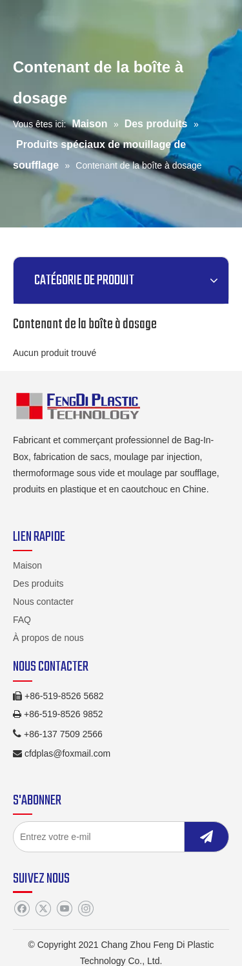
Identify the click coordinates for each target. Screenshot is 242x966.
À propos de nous (48, 638)
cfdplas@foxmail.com (67, 753)
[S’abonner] (206, 836)
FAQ (22, 619)
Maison (27, 565)
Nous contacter (43, 601)
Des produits (38, 583)
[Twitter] (43, 908)
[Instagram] (85, 908)
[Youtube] (64, 908)
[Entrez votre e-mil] (110, 837)
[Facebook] (22, 908)
